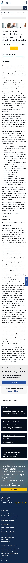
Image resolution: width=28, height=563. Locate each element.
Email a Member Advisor (7, 527)
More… (14, 18)
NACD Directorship (13, 411)
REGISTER (14, 489)
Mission (3, 558)
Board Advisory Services (11, 452)
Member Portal (5, 529)
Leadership (4, 561)
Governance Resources (7, 513)
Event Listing (4, 539)
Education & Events (9, 425)
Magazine (7, 520)
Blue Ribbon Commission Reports (10, 516)
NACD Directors (7, 537)
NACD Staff (6, 44)
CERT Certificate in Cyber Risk (9, 551)
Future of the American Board (9, 518)
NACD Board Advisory (9, 553)
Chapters (6, 438)
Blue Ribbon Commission (7, 12)
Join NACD (14, 382)
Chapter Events (5, 541)
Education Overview (6, 535)
